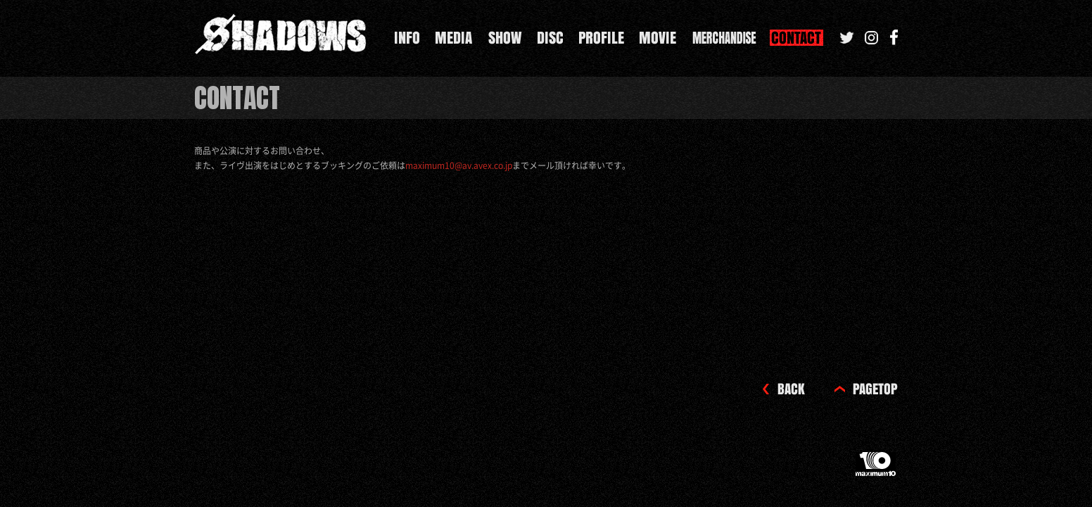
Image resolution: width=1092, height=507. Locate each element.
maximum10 (877, 469)
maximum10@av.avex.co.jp (458, 165)
